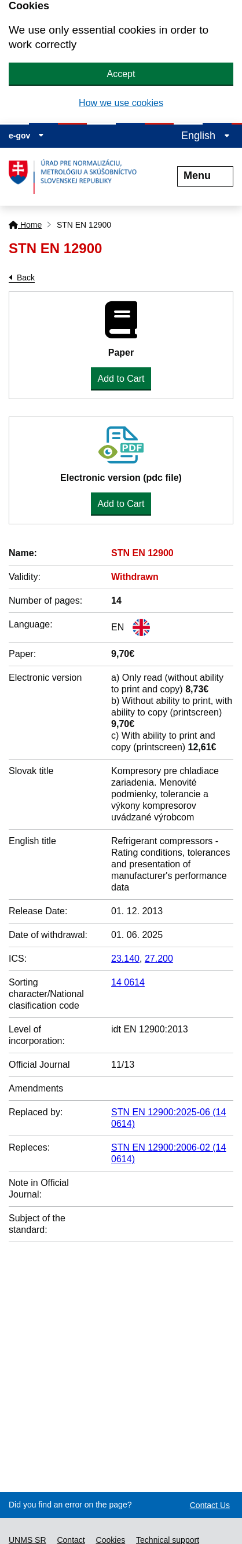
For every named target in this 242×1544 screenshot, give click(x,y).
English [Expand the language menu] (205, 135)
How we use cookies (121, 103)
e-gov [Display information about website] (26, 135)
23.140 (125, 958)
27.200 (159, 958)
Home (25, 224)
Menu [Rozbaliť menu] (205, 175)
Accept (121, 74)
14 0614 (128, 982)
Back (26, 277)
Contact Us (210, 1505)
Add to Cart (121, 379)
